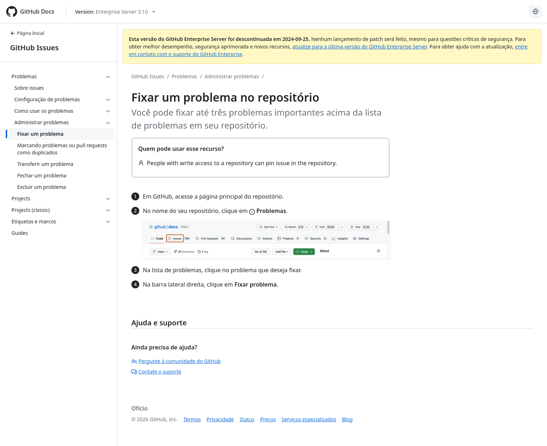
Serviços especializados (308, 419)
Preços (268, 419)
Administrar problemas (232, 76)
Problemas (184, 76)
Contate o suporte (156, 371)
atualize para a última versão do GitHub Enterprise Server (360, 46)
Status (247, 419)
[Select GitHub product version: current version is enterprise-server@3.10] (115, 11)
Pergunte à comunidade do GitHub (176, 361)
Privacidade (220, 419)
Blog (347, 419)
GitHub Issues (34, 47)
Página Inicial (27, 33)
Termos (192, 419)
